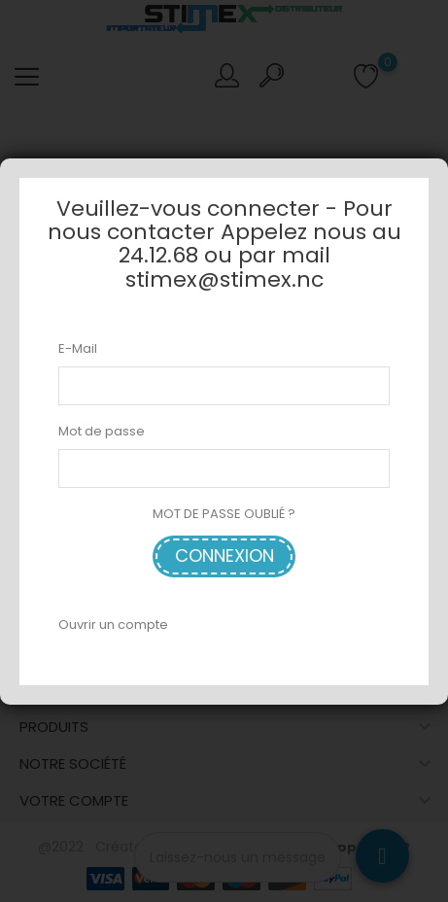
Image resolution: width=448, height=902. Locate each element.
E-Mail (77, 348)
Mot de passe (101, 431)
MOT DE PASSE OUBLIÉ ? (224, 513)
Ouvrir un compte (113, 624)
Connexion (224, 555)
